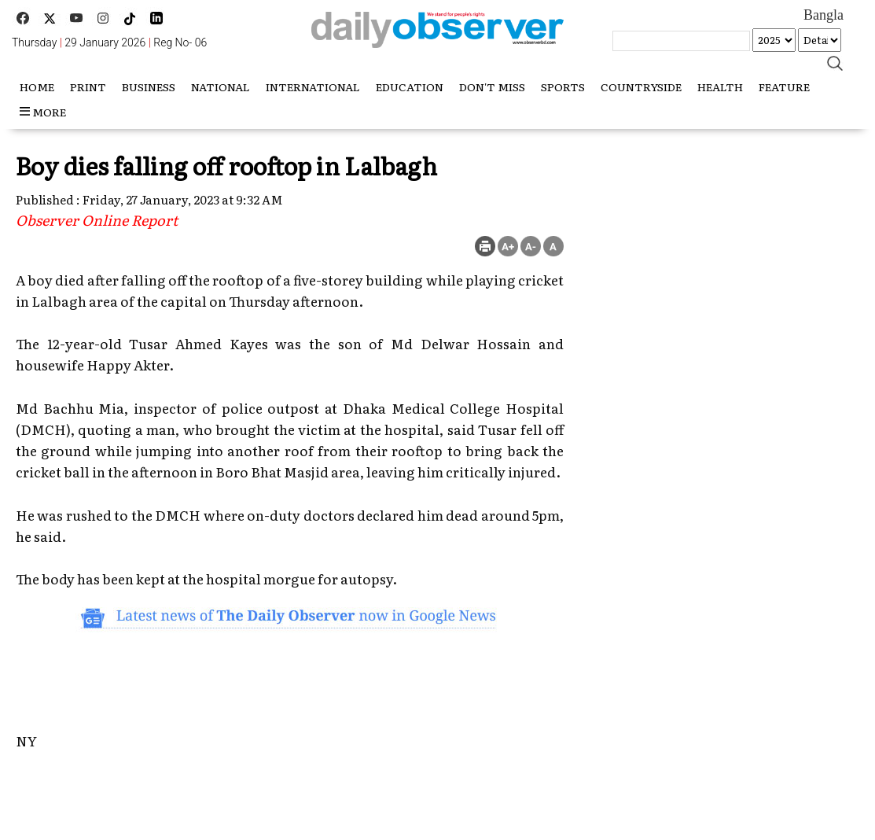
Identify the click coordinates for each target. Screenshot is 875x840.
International (313, 86)
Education (409, 86)
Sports (563, 86)
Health (720, 86)
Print (88, 86)
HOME (37, 86)
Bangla (823, 15)
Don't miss (492, 86)
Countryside (641, 86)
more (43, 112)
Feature (784, 86)
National (220, 86)
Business (148, 86)
